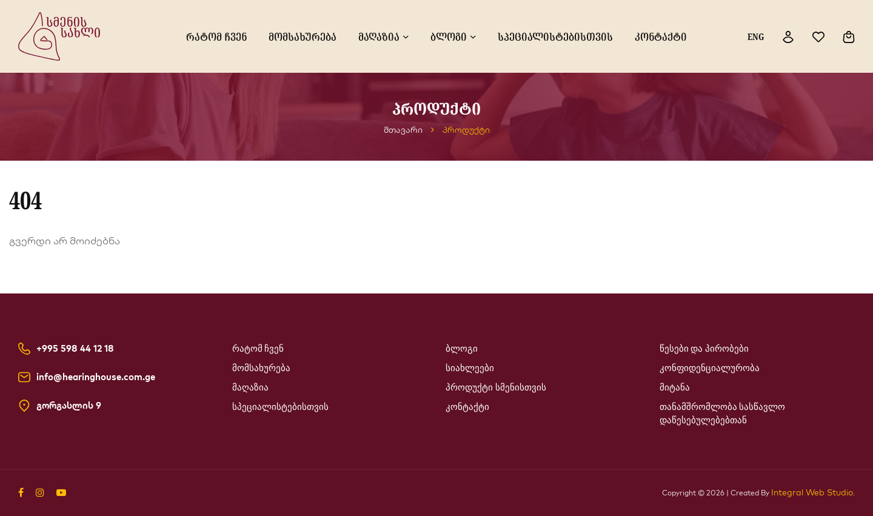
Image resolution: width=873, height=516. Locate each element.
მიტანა (675, 387)
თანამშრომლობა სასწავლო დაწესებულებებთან (723, 413)
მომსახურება (302, 36)
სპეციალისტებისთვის (555, 36)
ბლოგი (448, 36)
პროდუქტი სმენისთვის (496, 387)
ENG (756, 36)
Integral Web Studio (812, 492)
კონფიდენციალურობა (710, 368)
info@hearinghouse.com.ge (95, 377)
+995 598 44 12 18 (75, 349)
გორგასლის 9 (68, 406)
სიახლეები (470, 368)
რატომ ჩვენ (216, 36)
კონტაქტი (661, 36)
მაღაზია (379, 36)
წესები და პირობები (704, 348)
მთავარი (403, 129)
